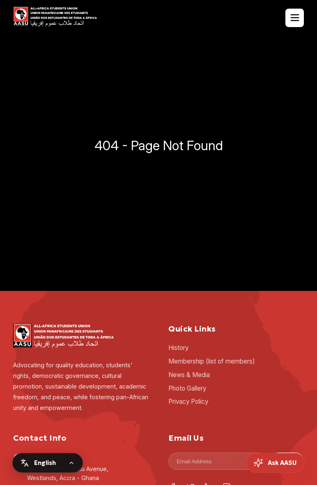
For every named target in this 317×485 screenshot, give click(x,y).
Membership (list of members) (211, 361)
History (178, 348)
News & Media (189, 375)
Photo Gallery (187, 388)
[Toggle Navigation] (294, 18)
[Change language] (47, 463)
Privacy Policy (188, 401)
